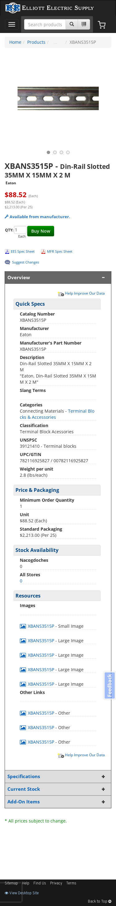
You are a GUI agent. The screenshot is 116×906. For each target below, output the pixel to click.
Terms (71, 883)
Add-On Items (56, 802)
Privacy (56, 883)
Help (25, 883)
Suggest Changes (25, 262)
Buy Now (40, 231)
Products (36, 42)
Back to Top (99, 902)
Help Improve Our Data (81, 293)
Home (15, 42)
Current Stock (56, 789)
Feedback (109, 685)
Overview (56, 277)
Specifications (56, 776)
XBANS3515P (37, 626)
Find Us (39, 883)
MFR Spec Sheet (59, 251)
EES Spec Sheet (23, 251)
